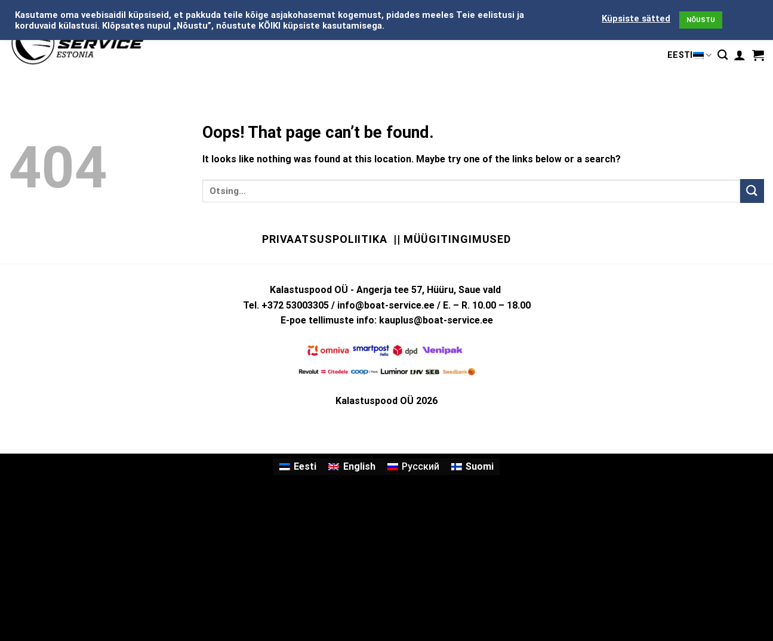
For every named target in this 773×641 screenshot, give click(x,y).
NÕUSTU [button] (700, 20)
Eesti (689, 55)
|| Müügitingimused (452, 239)
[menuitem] (297, 466)
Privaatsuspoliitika (324, 239)
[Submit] (752, 190)
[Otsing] (722, 55)
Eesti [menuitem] (305, 466)
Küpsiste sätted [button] (636, 18)
